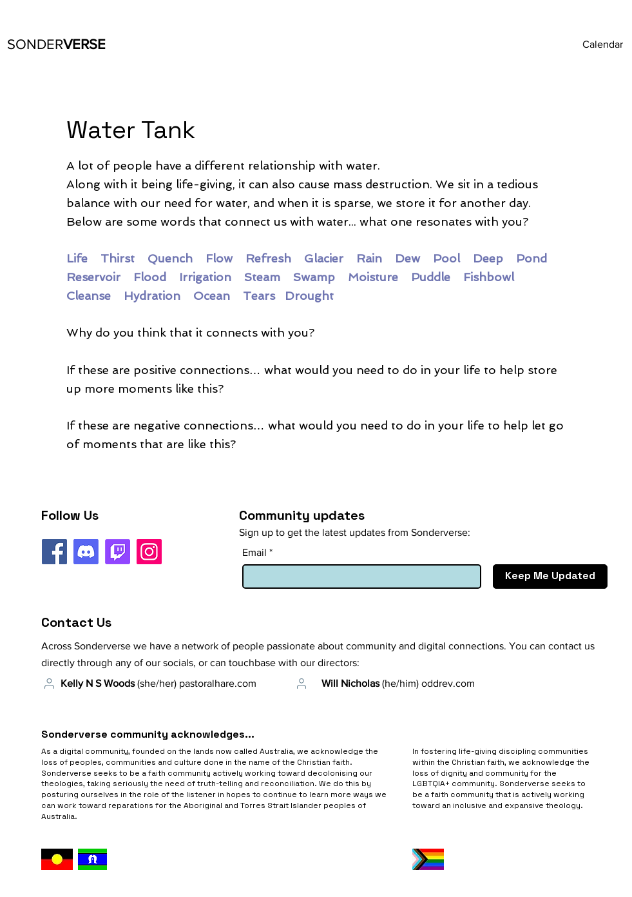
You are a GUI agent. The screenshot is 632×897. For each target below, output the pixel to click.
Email (254, 552)
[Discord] (86, 551)
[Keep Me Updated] (550, 576)
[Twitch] (117, 551)
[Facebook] (54, 551)
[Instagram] (149, 551)
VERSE (56, 44)
